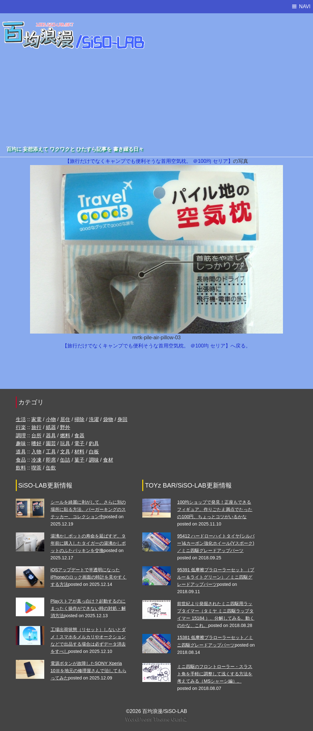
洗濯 (94, 419)
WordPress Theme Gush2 (156, 719)
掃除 (79, 419)
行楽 (21, 427)
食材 (108, 460)
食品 (21, 460)
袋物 (108, 419)
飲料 (21, 467)
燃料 (65, 435)
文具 (65, 451)
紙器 (51, 427)
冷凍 (36, 460)
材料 (79, 451)
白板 (94, 451)
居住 (65, 419)
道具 (21, 451)
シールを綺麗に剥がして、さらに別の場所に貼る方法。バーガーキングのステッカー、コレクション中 (88, 509)
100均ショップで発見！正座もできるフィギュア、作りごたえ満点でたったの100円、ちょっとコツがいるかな (214, 509)
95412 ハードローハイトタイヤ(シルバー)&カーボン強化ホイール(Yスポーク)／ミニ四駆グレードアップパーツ (216, 543)
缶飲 (51, 467)
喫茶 (36, 467)
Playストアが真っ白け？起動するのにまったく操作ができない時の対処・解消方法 (88, 608)
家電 (36, 419)
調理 (21, 435)
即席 (51, 460)
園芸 (51, 443)
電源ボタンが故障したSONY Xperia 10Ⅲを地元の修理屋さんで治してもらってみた (88, 670)
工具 (51, 451)
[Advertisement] (156, 97)
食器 (79, 435)
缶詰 (65, 460)
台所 (36, 435)
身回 (122, 419)
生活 (21, 419)
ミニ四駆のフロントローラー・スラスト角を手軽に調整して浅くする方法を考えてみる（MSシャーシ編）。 (214, 674)
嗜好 (36, 443)
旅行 (36, 427)
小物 (51, 419)
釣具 (94, 443)
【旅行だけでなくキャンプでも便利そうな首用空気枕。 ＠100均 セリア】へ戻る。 (156, 345)
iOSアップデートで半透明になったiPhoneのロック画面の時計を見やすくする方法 (89, 577)
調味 (94, 460)
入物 (36, 451)
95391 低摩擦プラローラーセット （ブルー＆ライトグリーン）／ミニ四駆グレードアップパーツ (215, 577)
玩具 (65, 443)
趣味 (21, 443)
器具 (51, 435)
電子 (79, 443)
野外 (65, 427)
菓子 (79, 460)
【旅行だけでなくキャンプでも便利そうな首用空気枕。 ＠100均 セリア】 (149, 161)
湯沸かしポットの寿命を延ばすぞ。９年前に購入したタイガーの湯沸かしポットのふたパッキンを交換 (88, 543)
